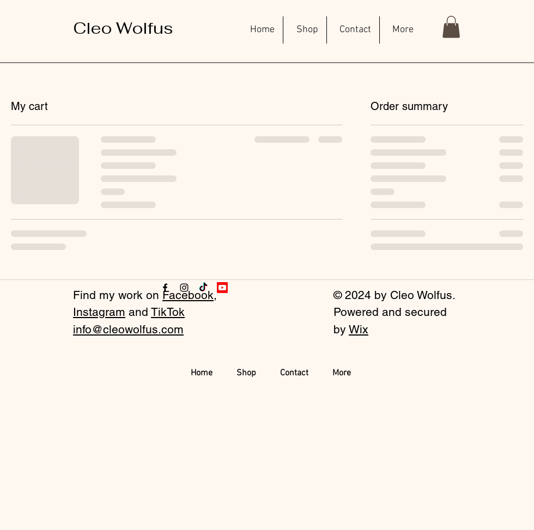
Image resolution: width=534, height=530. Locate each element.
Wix (358, 329)
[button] (451, 27)
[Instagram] (184, 287)
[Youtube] (222, 287)
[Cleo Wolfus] (123, 28)
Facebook (188, 295)
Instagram (99, 312)
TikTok (168, 312)
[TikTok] (203, 287)
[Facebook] (165, 287)
